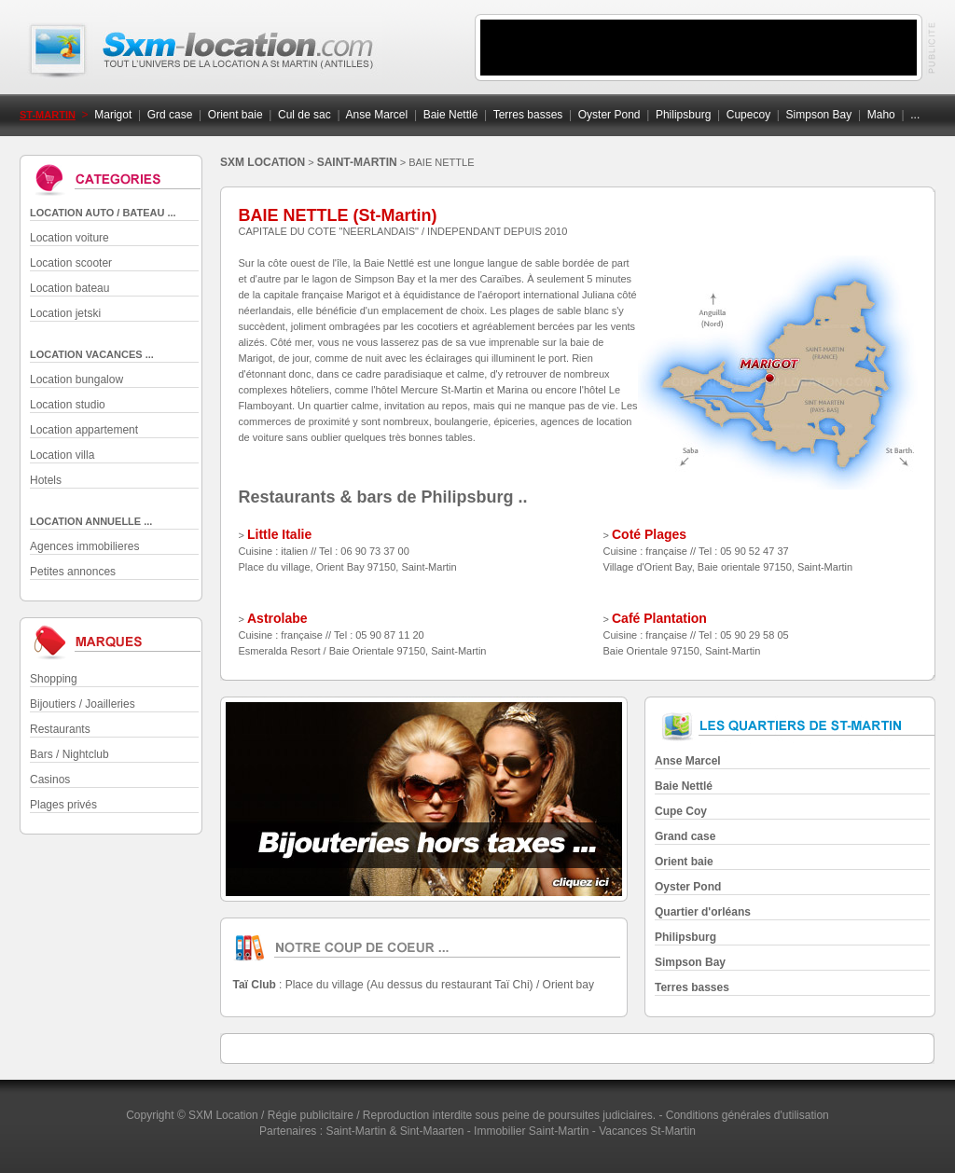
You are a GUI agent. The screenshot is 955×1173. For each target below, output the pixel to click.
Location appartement (84, 429)
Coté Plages (649, 534)
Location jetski (65, 313)
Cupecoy (748, 114)
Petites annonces (73, 571)
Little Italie (279, 534)
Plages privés (63, 804)
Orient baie (235, 114)
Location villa (62, 455)
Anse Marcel (377, 114)
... (915, 114)
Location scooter (71, 262)
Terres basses (528, 114)
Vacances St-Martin (647, 1131)
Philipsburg (683, 114)
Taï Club (254, 984)
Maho (881, 114)
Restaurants (60, 729)
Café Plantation (659, 618)
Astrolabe (277, 618)
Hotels (46, 480)
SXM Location (223, 1115)
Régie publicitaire (310, 1115)
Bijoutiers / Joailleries (82, 704)
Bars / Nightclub (69, 754)
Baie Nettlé (450, 114)
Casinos (50, 779)
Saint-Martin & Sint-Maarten (394, 1131)
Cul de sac (304, 114)
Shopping (53, 678)
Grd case (170, 114)
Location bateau (69, 288)
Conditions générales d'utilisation (747, 1115)
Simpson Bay (819, 114)
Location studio (67, 404)
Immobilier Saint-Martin (531, 1131)
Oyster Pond (609, 114)
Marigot (112, 114)
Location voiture (69, 237)
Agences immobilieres (84, 546)
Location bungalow (76, 379)
